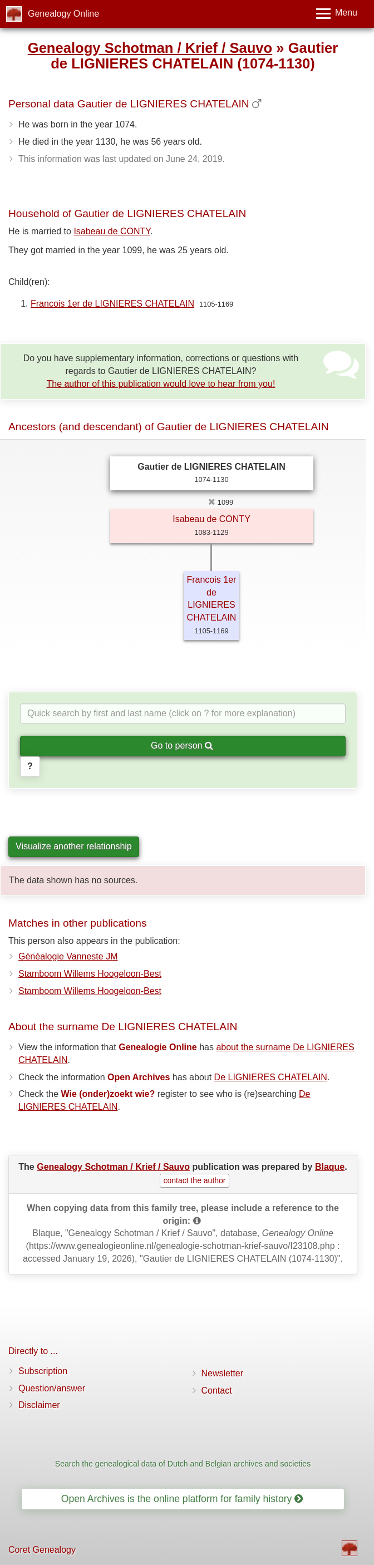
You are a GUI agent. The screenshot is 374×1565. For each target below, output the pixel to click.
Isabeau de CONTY (111, 231)
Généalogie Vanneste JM (67, 956)
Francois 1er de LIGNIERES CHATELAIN (112, 303)
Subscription (42, 1371)
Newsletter (222, 1373)
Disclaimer (39, 1405)
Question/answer (51, 1388)
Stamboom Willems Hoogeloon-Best (89, 973)
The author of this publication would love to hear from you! (160, 383)
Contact (216, 1390)
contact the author (194, 1180)
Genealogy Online (63, 13)
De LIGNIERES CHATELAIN (270, 1077)
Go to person (182, 745)
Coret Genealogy (42, 1549)
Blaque (330, 1167)
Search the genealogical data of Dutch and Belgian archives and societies (183, 1463)
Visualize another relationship (74, 846)
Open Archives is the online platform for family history (182, 1498)
